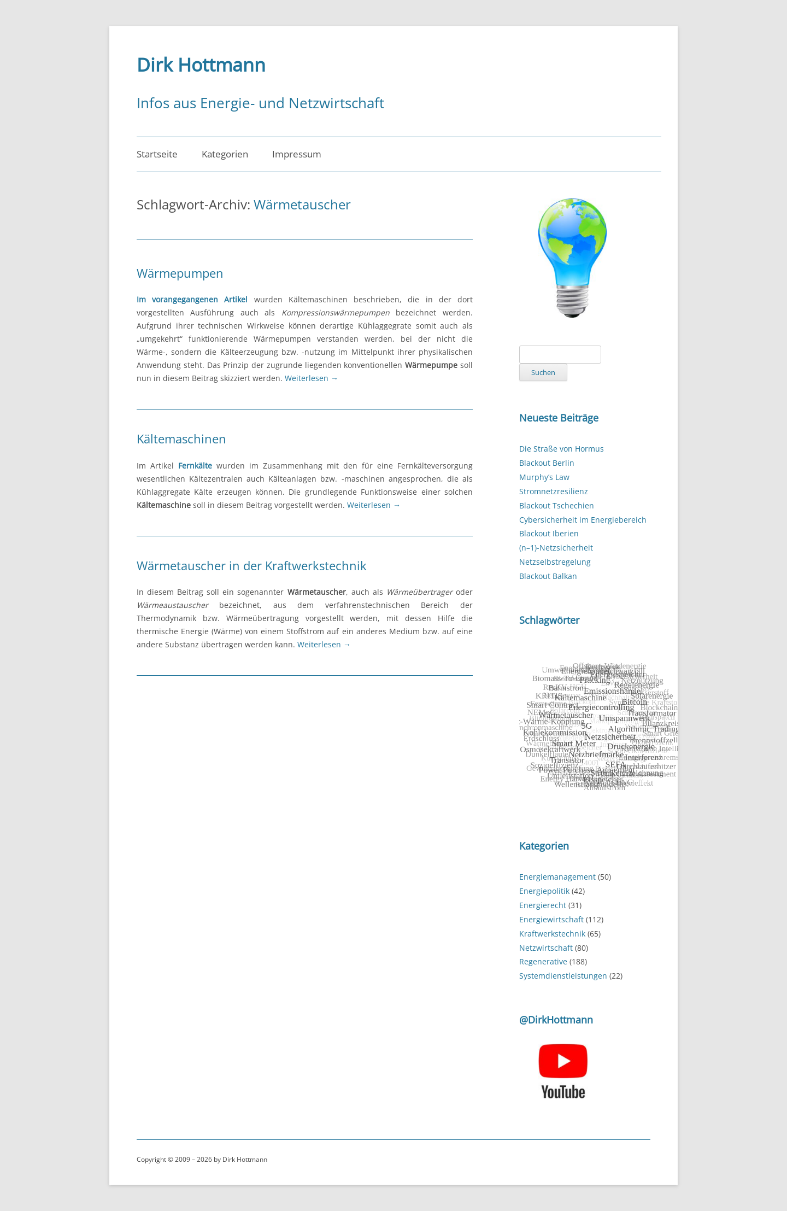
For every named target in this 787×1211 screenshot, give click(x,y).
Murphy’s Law (544, 477)
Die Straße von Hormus (561, 448)
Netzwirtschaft (546, 948)
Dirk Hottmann (201, 64)
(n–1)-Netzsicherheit (556, 547)
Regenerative (543, 961)
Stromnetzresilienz (553, 491)
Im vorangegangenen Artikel (192, 299)
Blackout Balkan (548, 576)
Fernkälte (195, 465)
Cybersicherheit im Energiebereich (583, 519)
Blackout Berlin (546, 463)
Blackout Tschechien (556, 505)
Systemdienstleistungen (563, 975)
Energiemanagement (557, 876)
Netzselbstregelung (555, 562)
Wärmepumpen (180, 273)
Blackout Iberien (549, 533)
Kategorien (225, 154)
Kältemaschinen (181, 438)
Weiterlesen (311, 378)
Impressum (296, 154)
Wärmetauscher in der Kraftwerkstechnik (252, 565)
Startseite (157, 154)
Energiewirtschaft (551, 919)
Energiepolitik (544, 891)
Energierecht (542, 905)
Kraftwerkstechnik (552, 933)
